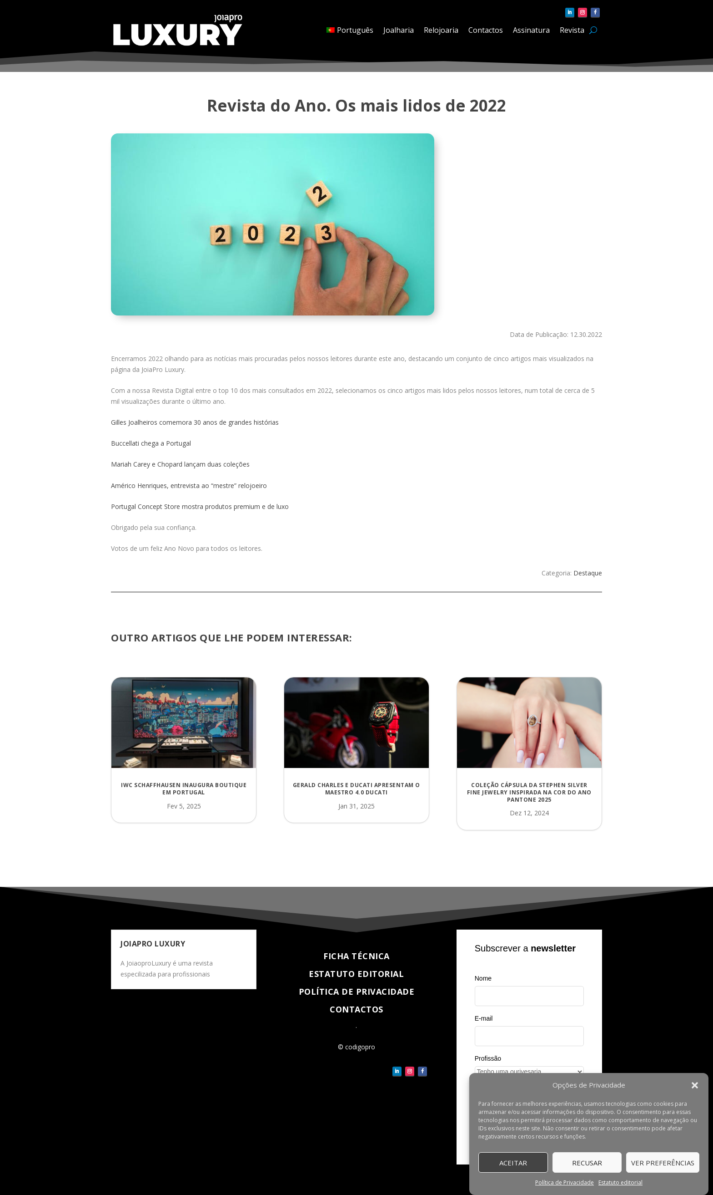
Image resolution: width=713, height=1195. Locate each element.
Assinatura (531, 30)
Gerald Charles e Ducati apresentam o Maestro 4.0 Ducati (356, 788)
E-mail (484, 1018)
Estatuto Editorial (356, 973)
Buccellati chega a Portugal (151, 443)
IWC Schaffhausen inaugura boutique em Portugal (183, 788)
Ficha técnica (356, 956)
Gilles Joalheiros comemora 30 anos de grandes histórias (195, 422)
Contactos (485, 30)
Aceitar (513, 1162)
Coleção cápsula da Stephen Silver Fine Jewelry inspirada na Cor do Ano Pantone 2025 (529, 792)
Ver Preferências (662, 1162)
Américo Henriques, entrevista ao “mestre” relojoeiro (189, 485)
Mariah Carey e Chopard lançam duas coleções (180, 464)
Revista (572, 30)
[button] (694, 1085)
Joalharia (398, 30)
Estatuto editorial (620, 1182)
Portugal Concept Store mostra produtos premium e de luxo (200, 506)
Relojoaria (441, 30)
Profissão (488, 1058)
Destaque (587, 573)
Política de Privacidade (564, 1182)
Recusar (587, 1162)
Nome (483, 978)
